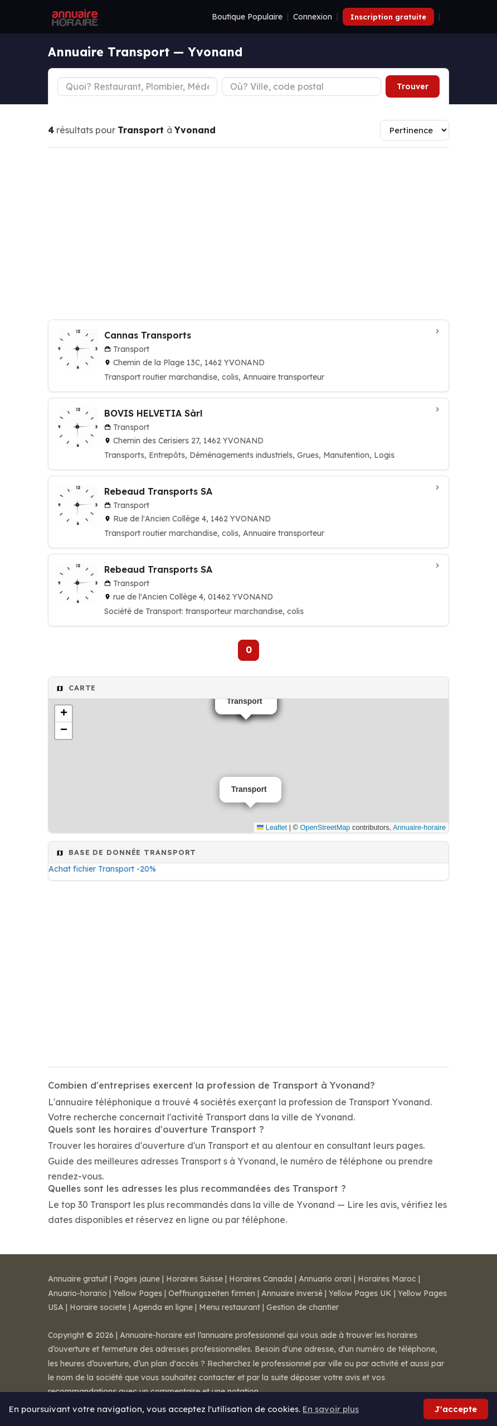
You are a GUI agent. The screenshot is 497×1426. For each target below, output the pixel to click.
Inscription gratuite (388, 16)
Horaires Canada (261, 1279)
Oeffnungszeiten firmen (211, 1293)
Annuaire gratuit (78, 1279)
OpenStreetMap (325, 827)
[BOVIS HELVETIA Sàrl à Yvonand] (248, 434)
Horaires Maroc (387, 1279)
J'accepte (456, 1409)
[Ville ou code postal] (302, 86)
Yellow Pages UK (360, 1293)
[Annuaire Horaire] (73, 17)
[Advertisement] (248, 234)
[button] (63, 713)
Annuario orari (325, 1279)
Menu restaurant (229, 1307)
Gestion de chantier (302, 1307)
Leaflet (272, 827)
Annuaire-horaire (419, 827)
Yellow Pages (137, 1293)
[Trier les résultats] (414, 130)
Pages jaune (137, 1279)
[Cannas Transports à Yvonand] (248, 356)
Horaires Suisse (194, 1279)
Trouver (412, 86)
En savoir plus (331, 1409)
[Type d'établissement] (137, 86)
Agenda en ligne (163, 1307)
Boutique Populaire (247, 17)
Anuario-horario (77, 1293)
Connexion (312, 17)
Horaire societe (98, 1307)
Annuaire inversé (292, 1293)
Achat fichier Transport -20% (102, 869)
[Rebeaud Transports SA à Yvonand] (248, 512)
